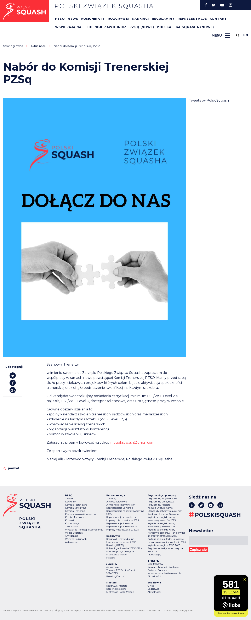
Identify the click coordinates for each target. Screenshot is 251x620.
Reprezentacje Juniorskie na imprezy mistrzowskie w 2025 (122, 528)
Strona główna (13, 46)
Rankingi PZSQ (115, 545)
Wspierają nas (69, 27)
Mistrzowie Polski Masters (120, 592)
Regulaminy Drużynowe (161, 501)
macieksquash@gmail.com (132, 442)
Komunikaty (93, 19)
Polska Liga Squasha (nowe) (185, 27)
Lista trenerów (155, 563)
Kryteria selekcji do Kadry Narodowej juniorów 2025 (161, 525)
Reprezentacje (192, 19)
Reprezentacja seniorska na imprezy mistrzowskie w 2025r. (123, 519)
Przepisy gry (154, 554)
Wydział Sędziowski (76, 539)
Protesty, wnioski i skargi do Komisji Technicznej (80, 516)
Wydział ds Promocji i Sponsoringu (84, 529)
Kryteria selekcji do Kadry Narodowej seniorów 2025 (162, 519)
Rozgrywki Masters (116, 585)
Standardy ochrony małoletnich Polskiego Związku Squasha (165, 513)
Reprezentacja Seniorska (119, 507)
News (73, 19)
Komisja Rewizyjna (75, 507)
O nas (151, 585)
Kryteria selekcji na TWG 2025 (164, 545)
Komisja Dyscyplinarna (160, 507)
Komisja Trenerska (75, 511)
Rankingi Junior (115, 576)
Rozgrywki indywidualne (120, 539)
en (245, 35)
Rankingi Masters (116, 588)
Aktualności (38, 46)
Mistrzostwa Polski (116, 554)
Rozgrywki (118, 19)
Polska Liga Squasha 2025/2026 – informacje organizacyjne (124, 550)
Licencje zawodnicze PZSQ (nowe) (120, 27)
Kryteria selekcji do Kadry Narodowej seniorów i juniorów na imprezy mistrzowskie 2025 (166, 532)
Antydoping (71, 535)
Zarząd (69, 498)
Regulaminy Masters (159, 504)
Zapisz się (198, 550)
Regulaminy (163, 19)
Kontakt (218, 19)
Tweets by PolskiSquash (209, 100)
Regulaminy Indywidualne (162, 498)
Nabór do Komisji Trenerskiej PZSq (77, 46)
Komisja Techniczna (76, 504)
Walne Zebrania (74, 532)
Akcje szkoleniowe (116, 501)
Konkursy (70, 501)
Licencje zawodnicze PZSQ (121, 542)
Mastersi (110, 557)
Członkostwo (72, 526)
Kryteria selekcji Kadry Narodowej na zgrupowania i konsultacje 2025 (167, 541)
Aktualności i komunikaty (120, 504)
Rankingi (140, 19)
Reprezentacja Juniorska (119, 523)
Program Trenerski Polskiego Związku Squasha (163, 569)
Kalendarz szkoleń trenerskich (164, 573)
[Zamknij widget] (244, 579)
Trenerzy (111, 498)
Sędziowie (153, 588)
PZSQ (60, 19)
